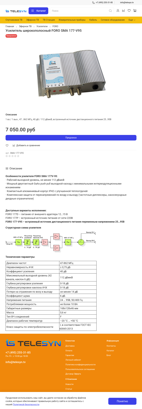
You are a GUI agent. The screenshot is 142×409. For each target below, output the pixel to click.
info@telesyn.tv (127, 2)
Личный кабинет (73, 360)
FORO (55, 26)
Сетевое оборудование (113, 20)
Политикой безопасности (26, 404)
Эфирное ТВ (32, 20)
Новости (69, 384)
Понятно (122, 401)
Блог (109, 355)
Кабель (93, 20)
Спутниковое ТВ (14, 20)
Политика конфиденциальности (80, 364)
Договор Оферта (73, 374)
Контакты (111, 346)
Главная (10, 26)
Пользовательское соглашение (80, 369)
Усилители (42, 26)
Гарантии (69, 355)
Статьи (68, 389)
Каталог (38, 10)
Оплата (68, 350)
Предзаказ (71, 137)
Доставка (69, 346)
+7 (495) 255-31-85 (102, 2)
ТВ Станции (49, 20)
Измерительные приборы (72, 20)
